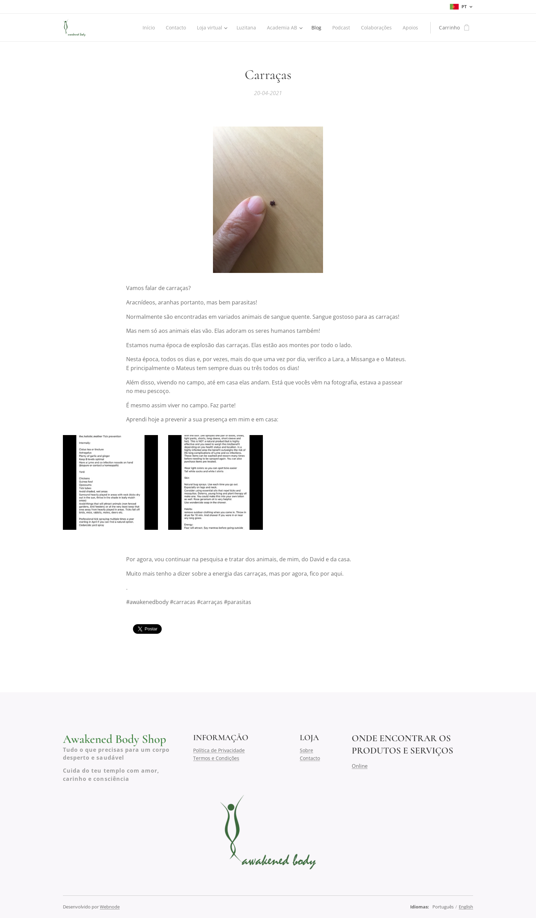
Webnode (110, 907)
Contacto (310, 758)
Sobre (306, 750)
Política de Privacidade (219, 750)
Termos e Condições (216, 758)
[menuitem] (144, 27)
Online (359, 765)
